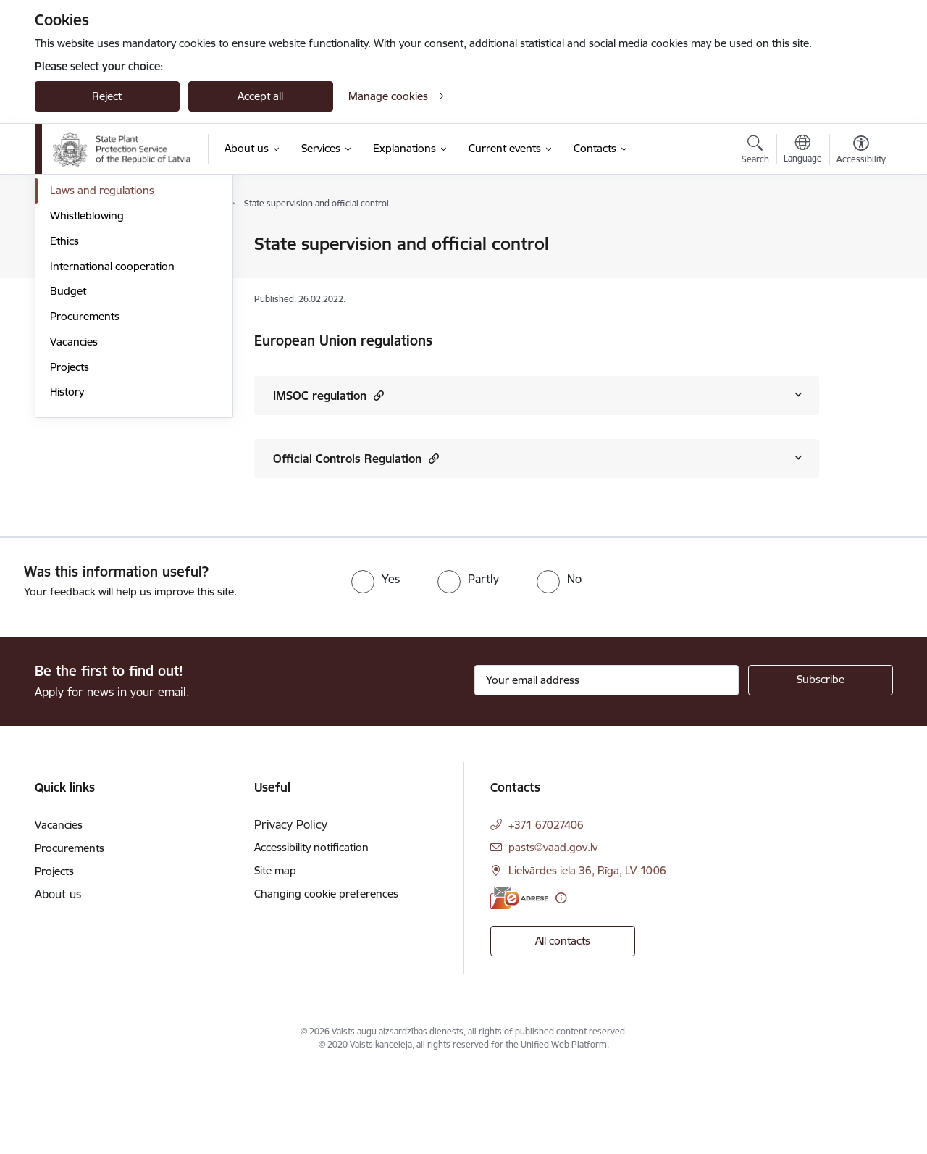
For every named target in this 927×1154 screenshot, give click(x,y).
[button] (377, 395)
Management (82, 244)
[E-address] (519, 986)
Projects (69, 522)
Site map (275, 958)
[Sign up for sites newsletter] (820, 768)
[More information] (560, 985)
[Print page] (857, 238)
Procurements (84, 471)
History (67, 546)
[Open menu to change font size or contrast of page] (861, 151)
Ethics (64, 396)
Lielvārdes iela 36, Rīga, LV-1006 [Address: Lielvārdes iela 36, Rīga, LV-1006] (587, 958)
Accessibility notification (311, 935)
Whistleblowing (87, 370)
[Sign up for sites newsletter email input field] (606, 768)
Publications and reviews (109, 320)
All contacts (562, 1028)
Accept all (260, 96)
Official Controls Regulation (356, 458)
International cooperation (112, 421)
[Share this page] (857, 274)
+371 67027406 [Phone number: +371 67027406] (546, 912)
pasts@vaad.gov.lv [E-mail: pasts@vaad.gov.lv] (552, 935)
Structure (73, 270)
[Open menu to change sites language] (802, 150)
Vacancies (74, 496)
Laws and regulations (102, 345)
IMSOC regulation (328, 395)
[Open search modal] (755, 151)
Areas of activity (88, 295)
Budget (68, 446)
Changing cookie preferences (326, 981)
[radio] (375, 666)
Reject (107, 96)
